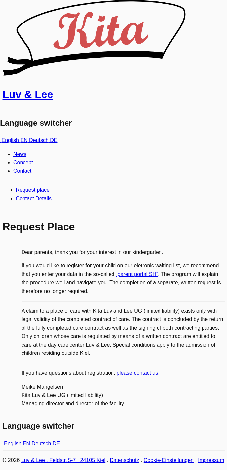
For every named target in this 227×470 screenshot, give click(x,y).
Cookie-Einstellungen (169, 460)
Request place (33, 190)
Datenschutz (124, 460)
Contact (22, 171)
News (19, 154)
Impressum (211, 460)
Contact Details (34, 198)
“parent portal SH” (137, 274)
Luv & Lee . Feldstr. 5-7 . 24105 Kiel (63, 460)
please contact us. (138, 373)
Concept (23, 162)
